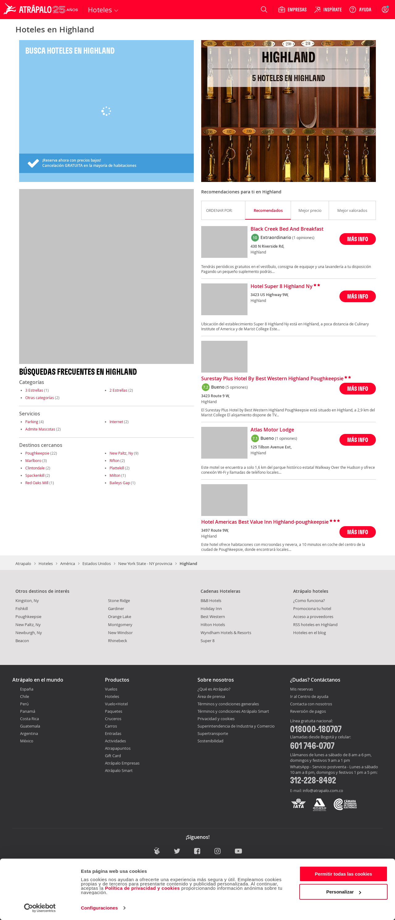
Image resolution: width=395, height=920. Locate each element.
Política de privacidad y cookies (142, 888)
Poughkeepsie (37, 453)
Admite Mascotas (40, 429)
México (26, 741)
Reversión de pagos (308, 711)
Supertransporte (213, 733)
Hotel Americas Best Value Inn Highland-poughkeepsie (265, 522)
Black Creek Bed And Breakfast (287, 229)
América (67, 563)
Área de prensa (211, 696)
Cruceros (113, 718)
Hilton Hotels (213, 624)
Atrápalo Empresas (122, 763)
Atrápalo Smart (119, 770)
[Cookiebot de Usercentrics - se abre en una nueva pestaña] (40, 908)
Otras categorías (39, 397)
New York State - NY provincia (145, 563)
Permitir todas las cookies (343, 874)
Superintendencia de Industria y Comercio (236, 726)
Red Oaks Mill (36, 482)
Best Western (213, 616)
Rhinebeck (117, 640)
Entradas (113, 733)
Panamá (27, 711)
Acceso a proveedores (313, 616)
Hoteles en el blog (309, 632)
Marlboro (33, 460)
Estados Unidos (96, 563)
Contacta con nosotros (311, 704)
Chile (24, 696)
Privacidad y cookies (216, 718)
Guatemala (30, 726)
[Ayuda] (360, 9)
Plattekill (117, 467)
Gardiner (116, 608)
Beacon (22, 640)
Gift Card (113, 755)
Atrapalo (23, 563)
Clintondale (35, 467)
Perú (24, 704)
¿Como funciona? (309, 600)
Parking (31, 421)
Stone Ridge (119, 600)
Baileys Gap (120, 482)
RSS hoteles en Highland (315, 624)
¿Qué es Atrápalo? (214, 689)
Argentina (29, 733)
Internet (116, 421)
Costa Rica (29, 718)
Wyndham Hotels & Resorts (226, 632)
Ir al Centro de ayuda (309, 696)
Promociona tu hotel (312, 608)
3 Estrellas (34, 390)
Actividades (115, 741)
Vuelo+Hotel (116, 704)
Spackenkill (34, 475)
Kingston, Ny (27, 600)
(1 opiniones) (303, 237)
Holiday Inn (211, 608)
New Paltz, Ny (121, 453)
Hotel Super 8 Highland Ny (282, 286)
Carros (111, 726)
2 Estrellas (118, 390)
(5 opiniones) (237, 387)
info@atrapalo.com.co (323, 790)
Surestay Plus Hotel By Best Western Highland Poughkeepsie (272, 379)
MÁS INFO (357, 239)
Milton (115, 475)
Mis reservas (301, 689)
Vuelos (111, 689)
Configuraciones (99, 907)
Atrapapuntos (118, 748)
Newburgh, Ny (28, 632)
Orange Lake (119, 616)
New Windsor (120, 632)
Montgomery (120, 624)
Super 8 (207, 640)
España (26, 689)
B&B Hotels (211, 600)
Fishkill (21, 608)
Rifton (114, 460)
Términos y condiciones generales (228, 704)
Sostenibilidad (210, 741)
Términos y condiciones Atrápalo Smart (233, 711)
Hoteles (46, 563)
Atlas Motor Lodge (272, 430)
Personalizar (343, 891)
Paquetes (113, 711)
